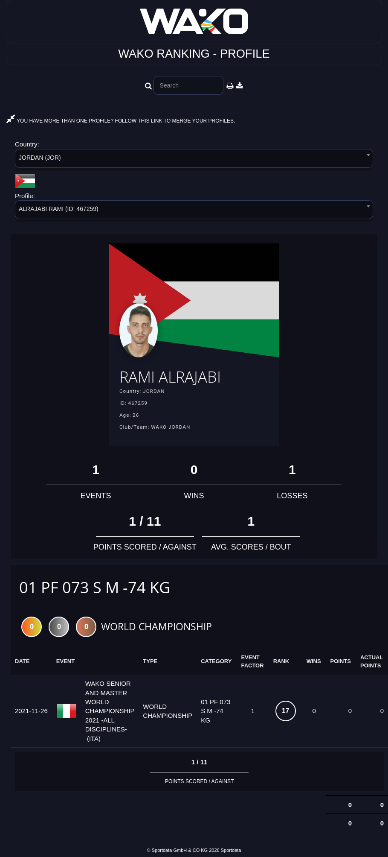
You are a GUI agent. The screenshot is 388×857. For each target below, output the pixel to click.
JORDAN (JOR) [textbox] (40, 157)
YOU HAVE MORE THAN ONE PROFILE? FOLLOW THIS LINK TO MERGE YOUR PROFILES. (120, 121)
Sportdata (231, 850)
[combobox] (194, 160)
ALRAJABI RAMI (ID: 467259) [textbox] (58, 208)
